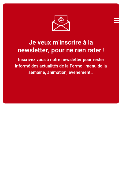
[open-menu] (116, 20)
